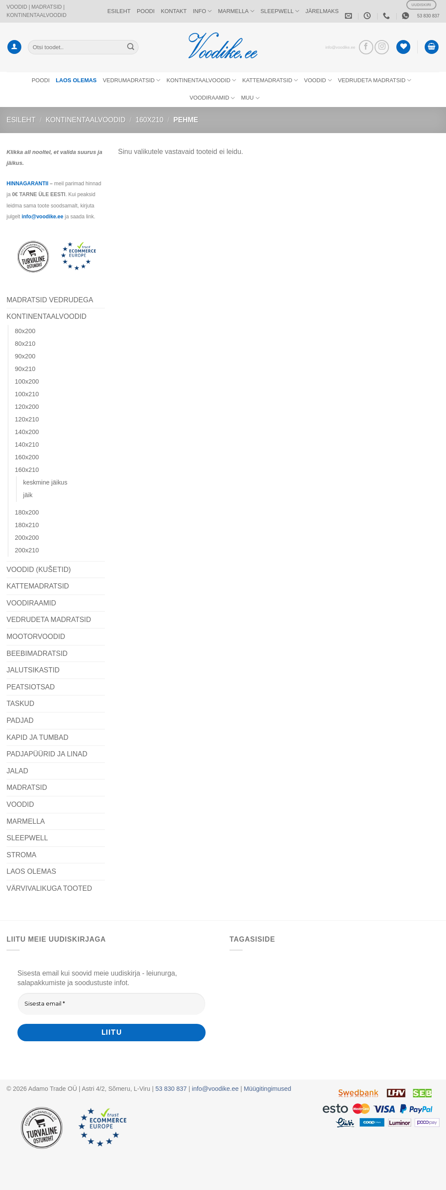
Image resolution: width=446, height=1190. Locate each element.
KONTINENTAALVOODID (201, 80)
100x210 (27, 394)
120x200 (27, 406)
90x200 (25, 356)
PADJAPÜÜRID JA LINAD (47, 754)
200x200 (27, 537)
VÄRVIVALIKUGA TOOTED (49, 888)
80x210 (25, 343)
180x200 (27, 512)
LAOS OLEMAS (31, 871)
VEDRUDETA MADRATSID (374, 80)
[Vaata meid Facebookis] (366, 47)
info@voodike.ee (340, 47)
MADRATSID (27, 787)
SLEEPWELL (279, 11)
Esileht (21, 120)
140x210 (27, 444)
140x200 (27, 431)
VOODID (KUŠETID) (39, 569)
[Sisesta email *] (111, 1004)
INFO (202, 11)
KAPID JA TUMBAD (37, 737)
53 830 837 (428, 15)
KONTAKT (174, 11)
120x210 (27, 419)
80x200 (25, 331)
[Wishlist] (403, 47)
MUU (250, 98)
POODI (146, 11)
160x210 (149, 120)
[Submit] (130, 47)
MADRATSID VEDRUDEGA (50, 300)
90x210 (25, 368)
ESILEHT (119, 11)
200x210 (27, 550)
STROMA (21, 855)
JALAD (17, 771)
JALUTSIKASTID (33, 670)
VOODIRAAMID (212, 98)
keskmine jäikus (45, 482)
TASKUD (20, 703)
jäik (28, 494)
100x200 (27, 381)
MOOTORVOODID (36, 636)
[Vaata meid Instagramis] (382, 47)
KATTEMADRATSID (270, 80)
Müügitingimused (267, 1088)
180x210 (27, 524)
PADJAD (20, 720)
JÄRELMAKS (321, 11)
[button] (14, 47)
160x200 (27, 457)
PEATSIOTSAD (31, 687)
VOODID (318, 80)
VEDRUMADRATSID (131, 80)
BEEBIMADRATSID (37, 653)
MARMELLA (236, 11)
